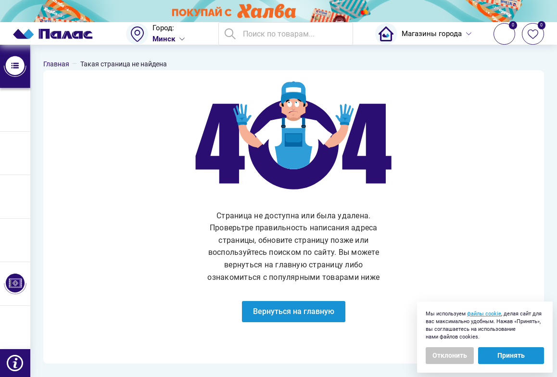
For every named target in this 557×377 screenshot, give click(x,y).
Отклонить (449, 355)
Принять (511, 355)
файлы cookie (484, 314)
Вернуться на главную (293, 311)
